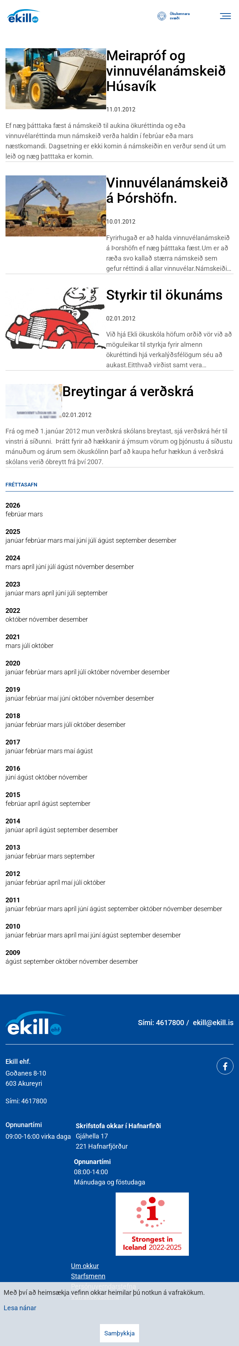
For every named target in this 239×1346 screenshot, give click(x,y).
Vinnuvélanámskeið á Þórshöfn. (167, 190)
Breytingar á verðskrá (128, 391)
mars (35, 514)
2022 (12, 610)
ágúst (107, 540)
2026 (12, 505)
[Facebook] (225, 1066)
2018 (12, 716)
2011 (12, 900)
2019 (12, 689)
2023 (12, 584)
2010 (12, 926)
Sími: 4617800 (161, 1022)
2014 (12, 821)
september (132, 540)
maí (70, 540)
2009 (12, 952)
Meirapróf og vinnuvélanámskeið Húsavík (166, 71)
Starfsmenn (88, 1276)
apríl (29, 566)
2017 (12, 742)
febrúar (16, 514)
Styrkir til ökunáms (164, 295)
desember (162, 540)
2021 (12, 637)
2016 (12, 768)
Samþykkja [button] (119, 1333)
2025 (12, 531)
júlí (93, 540)
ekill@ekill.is (213, 1022)
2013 (12, 847)
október (17, 619)
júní (82, 540)
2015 (12, 795)
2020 (12, 663)
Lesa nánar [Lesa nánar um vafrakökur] (20, 1308)
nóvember (90, 566)
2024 (12, 558)
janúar (15, 540)
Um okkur (85, 1266)
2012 (12, 873)
